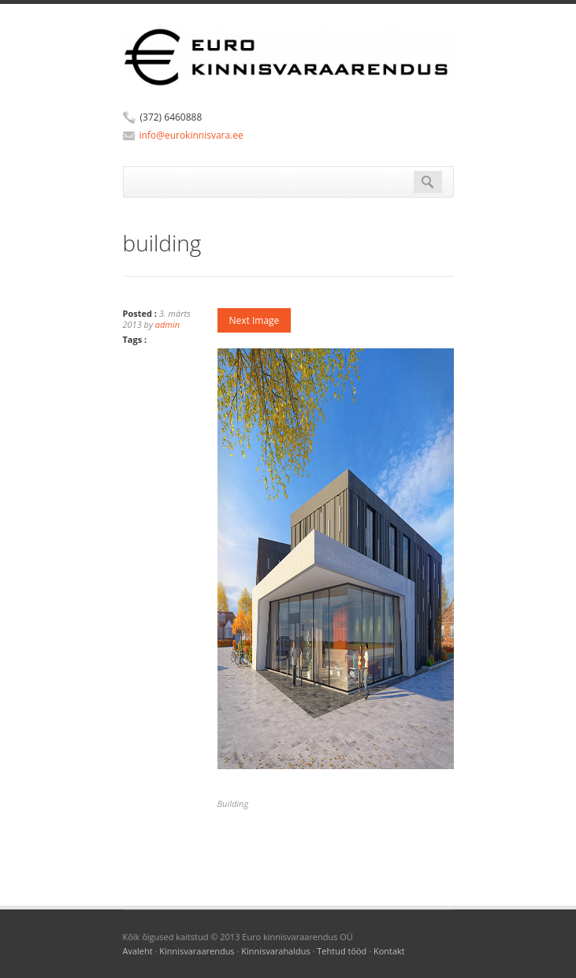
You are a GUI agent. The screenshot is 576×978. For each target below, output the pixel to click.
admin (167, 324)
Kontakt (389, 951)
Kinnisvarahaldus (275, 951)
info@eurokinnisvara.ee (191, 135)
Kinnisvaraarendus (196, 951)
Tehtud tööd (341, 951)
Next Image (254, 320)
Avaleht (138, 951)
